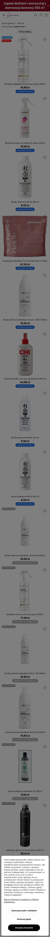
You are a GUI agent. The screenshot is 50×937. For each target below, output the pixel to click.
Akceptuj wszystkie (24, 927)
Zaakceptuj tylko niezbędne (24, 910)
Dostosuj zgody (24, 919)
